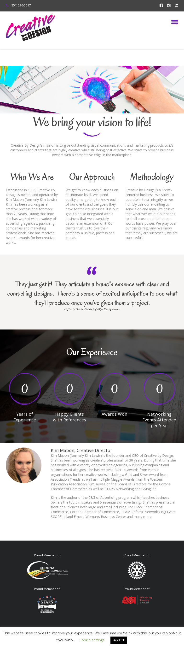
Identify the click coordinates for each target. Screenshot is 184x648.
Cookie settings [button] (92, 639)
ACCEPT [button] (118, 640)
